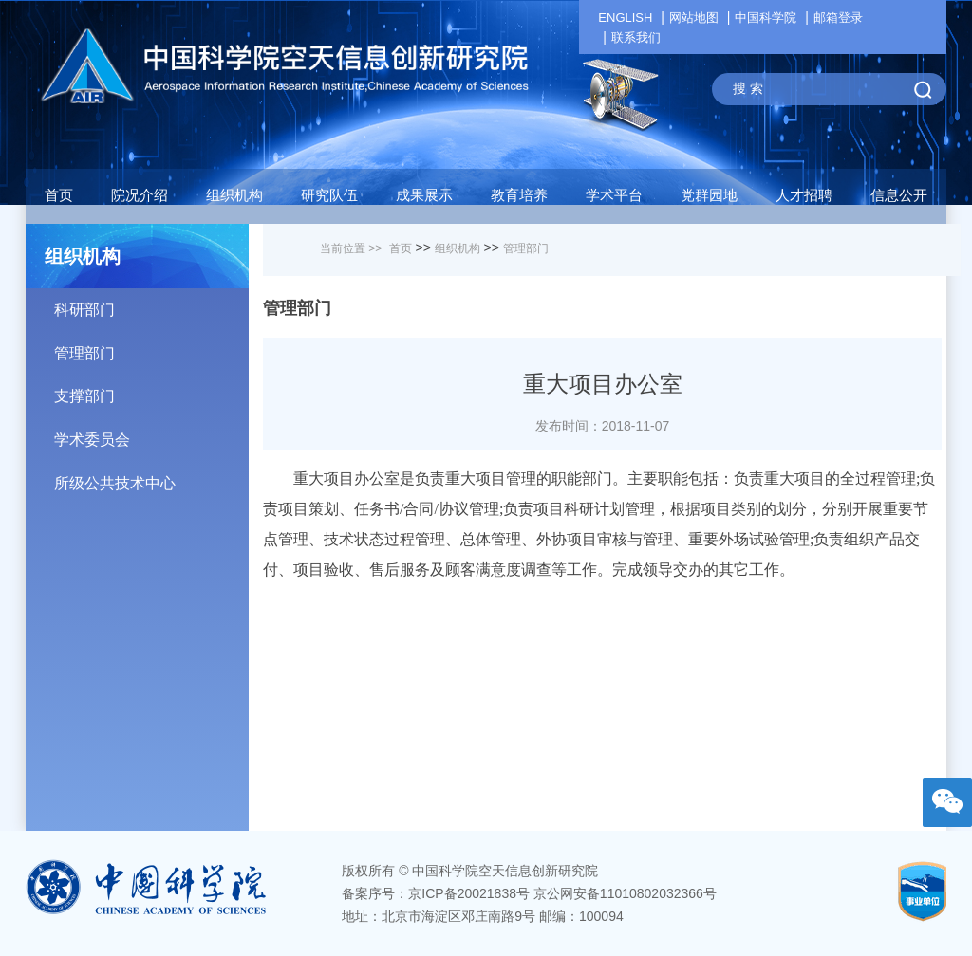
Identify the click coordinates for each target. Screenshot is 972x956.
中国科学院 (765, 17)
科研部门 (151, 303)
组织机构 (457, 248)
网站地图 (694, 17)
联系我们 (636, 37)
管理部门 (151, 346)
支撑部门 (151, 389)
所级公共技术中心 (151, 476)
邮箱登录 (838, 17)
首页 (59, 195)
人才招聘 (804, 195)
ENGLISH (625, 17)
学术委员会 (151, 433)
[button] (329, 200)
